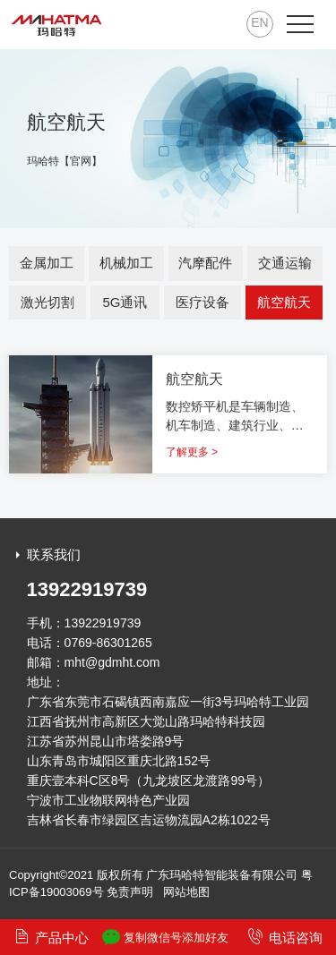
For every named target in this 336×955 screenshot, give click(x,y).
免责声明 (130, 892)
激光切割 (47, 302)
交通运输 (285, 262)
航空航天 (284, 302)
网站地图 (186, 892)
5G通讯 (124, 302)
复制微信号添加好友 (165, 937)
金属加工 (46, 262)
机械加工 (126, 262)
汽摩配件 (205, 262)
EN (259, 22)
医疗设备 (202, 302)
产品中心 (51, 936)
